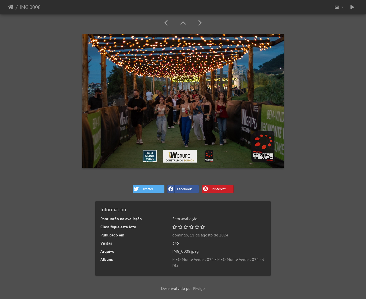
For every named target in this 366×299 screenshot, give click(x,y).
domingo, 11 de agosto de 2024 (200, 234)
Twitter (143, 189)
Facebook (179, 189)
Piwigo (199, 288)
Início (11, 7)
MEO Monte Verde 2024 (193, 259)
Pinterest (214, 189)
